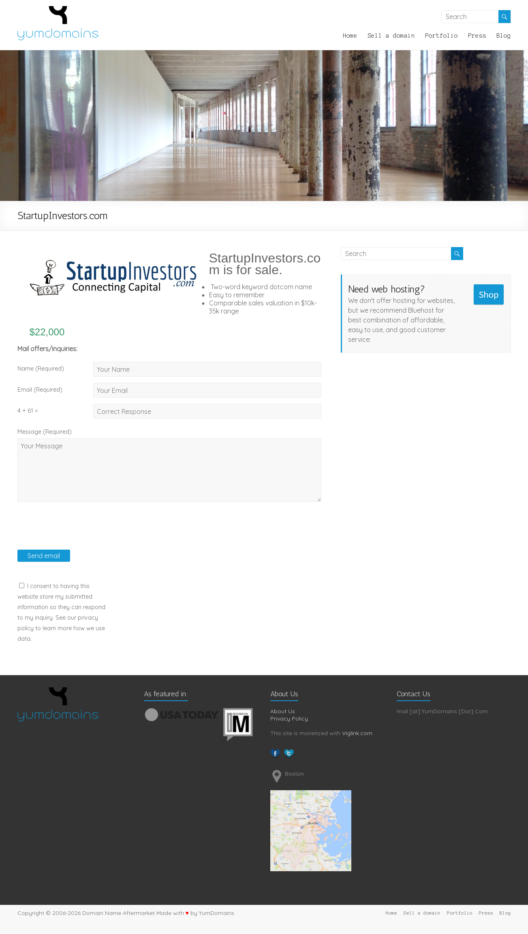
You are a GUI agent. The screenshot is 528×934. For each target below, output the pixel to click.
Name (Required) (40, 368)
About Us (282, 711)
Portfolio (441, 35)
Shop (489, 294)
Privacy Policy (289, 718)
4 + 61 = (27, 410)
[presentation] (79, 534)
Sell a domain (391, 35)
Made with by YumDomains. (195, 913)
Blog (503, 35)
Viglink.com (357, 733)
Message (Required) (44, 431)
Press (477, 35)
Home (350, 35)
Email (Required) (39, 389)
